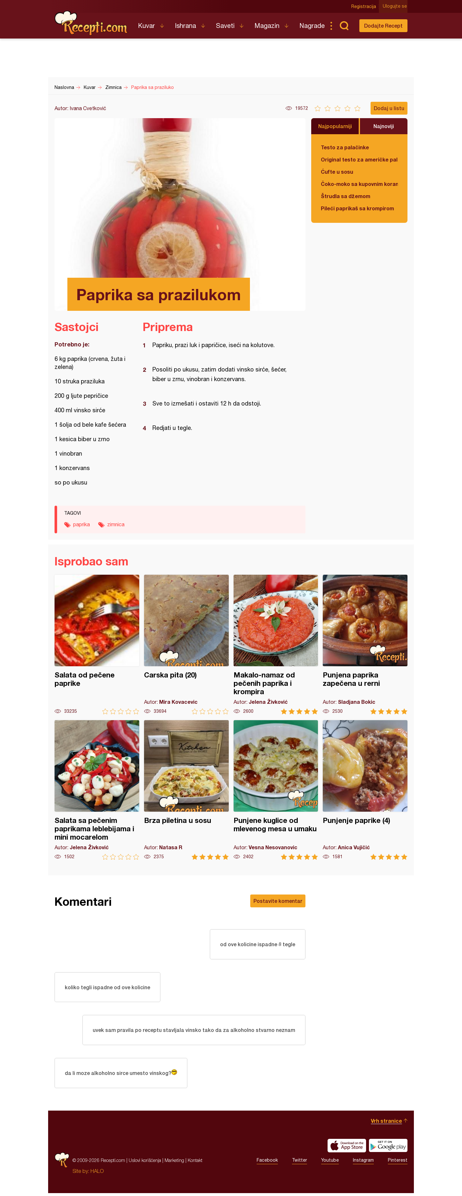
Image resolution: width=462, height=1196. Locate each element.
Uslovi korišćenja (145, 1163)
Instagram (363, 1163)
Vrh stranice (386, 1124)
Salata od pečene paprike (97, 644)
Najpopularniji (335, 126)
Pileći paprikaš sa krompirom (357, 208)
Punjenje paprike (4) (365, 790)
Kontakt (195, 1163)
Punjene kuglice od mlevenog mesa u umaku (276, 790)
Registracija (364, 6)
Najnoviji (383, 126)
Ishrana (185, 25)
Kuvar (146, 25)
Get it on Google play (388, 1148)
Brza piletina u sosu (186, 790)
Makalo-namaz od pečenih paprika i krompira (276, 644)
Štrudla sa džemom (345, 196)
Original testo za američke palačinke (359, 159)
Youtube (330, 1163)
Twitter (299, 1163)
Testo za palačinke (345, 147)
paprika (81, 524)
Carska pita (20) (186, 644)
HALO (97, 1174)
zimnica (115, 524)
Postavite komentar (277, 901)
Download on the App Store (347, 1148)
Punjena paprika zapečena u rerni (365, 644)
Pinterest (397, 1163)
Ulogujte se (395, 6)
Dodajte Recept (383, 25)
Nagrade (312, 25)
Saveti (225, 25)
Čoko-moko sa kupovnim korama (359, 184)
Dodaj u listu (389, 108)
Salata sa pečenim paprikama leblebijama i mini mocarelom (97, 790)
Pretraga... (343, 25)
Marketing (174, 1163)
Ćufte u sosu (337, 172)
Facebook (267, 1163)
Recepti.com (91, 23)
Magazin (266, 25)
